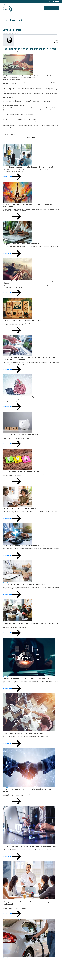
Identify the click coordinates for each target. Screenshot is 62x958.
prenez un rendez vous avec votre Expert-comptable (35, 131)
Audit (26, 8)
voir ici (8, 102)
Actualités (36, 8)
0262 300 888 (46, 1)
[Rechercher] (58, 33)
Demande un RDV (52, 8)
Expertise (31, 8)
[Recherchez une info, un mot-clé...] (30, 33)
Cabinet (22, 8)
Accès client (56, 1)
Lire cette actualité (8, 176)
